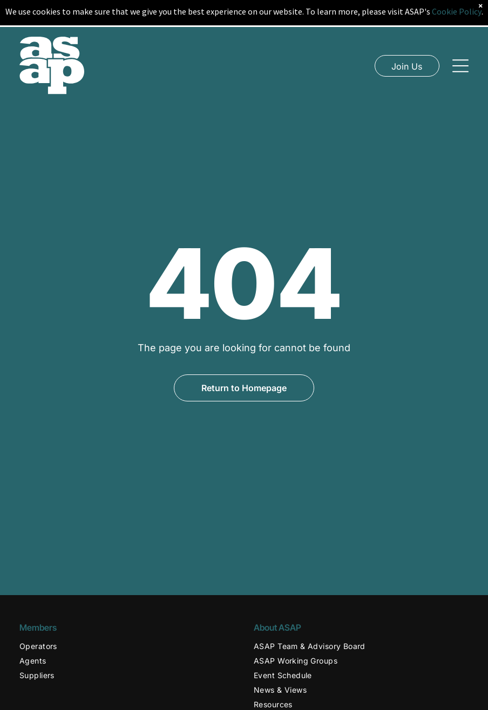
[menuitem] (126, 646)
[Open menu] (460, 54)
